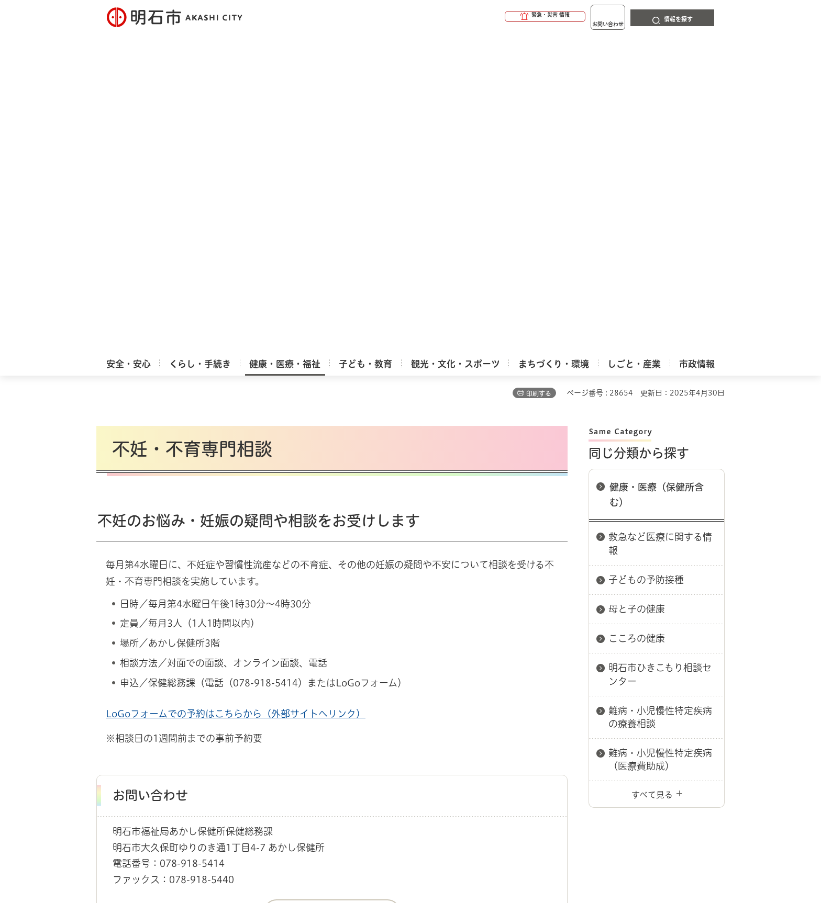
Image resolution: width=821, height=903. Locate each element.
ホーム (107, 655)
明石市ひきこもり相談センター (660, 354)
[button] (504, 17)
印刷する (538, 74)
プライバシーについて (476, 692)
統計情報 (442, 850)
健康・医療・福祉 (156, 655)
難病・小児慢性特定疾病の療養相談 (660, 397)
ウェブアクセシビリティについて (327, 692)
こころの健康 (636, 318)
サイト (654, 692)
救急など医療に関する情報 (660, 223)
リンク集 (579, 692)
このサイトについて (182, 692)
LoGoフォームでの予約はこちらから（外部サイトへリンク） (235, 394)
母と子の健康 (636, 289)
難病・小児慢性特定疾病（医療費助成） (660, 439)
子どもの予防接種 (646, 260)
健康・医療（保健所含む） (656, 175)
